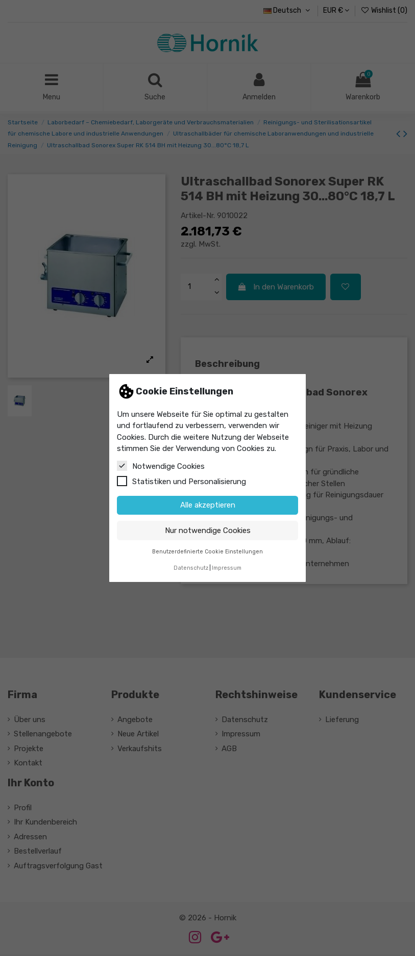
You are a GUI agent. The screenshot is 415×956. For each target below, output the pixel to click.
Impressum (226, 568)
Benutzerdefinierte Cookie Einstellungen (207, 551)
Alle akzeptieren (207, 505)
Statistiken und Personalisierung (181, 481)
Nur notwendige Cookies (208, 530)
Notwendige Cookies (161, 466)
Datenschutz (191, 568)
